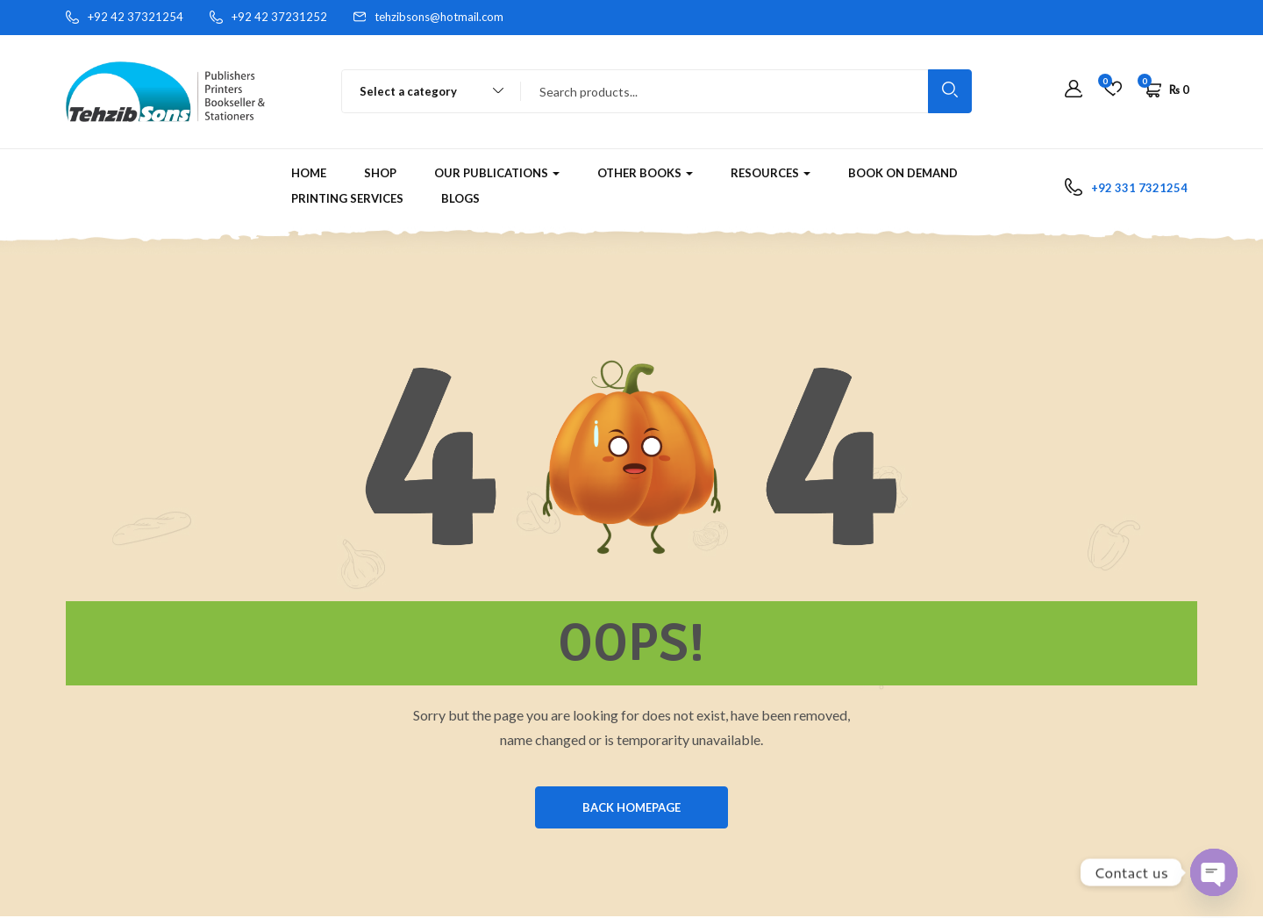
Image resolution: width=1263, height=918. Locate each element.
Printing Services (347, 198)
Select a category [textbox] (408, 91)
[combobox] (423, 91)
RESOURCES (770, 173)
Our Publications (497, 173)
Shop (380, 173)
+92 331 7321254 (1139, 188)
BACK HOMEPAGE (631, 808)
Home (308, 173)
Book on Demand (903, 173)
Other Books (645, 173)
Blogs (460, 198)
